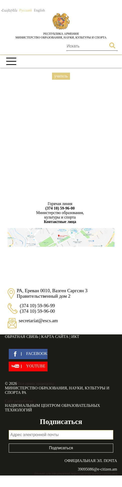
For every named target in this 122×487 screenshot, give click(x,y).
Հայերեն (9, 10)
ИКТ (75, 336)
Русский (25, 10)
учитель (61, 76)
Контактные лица (60, 222)
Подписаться (61, 448)
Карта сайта (54, 336)
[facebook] (28, 354)
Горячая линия (60, 206)
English (39, 10)
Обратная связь (21, 336)
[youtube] (28, 366)
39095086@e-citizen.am (97, 469)
